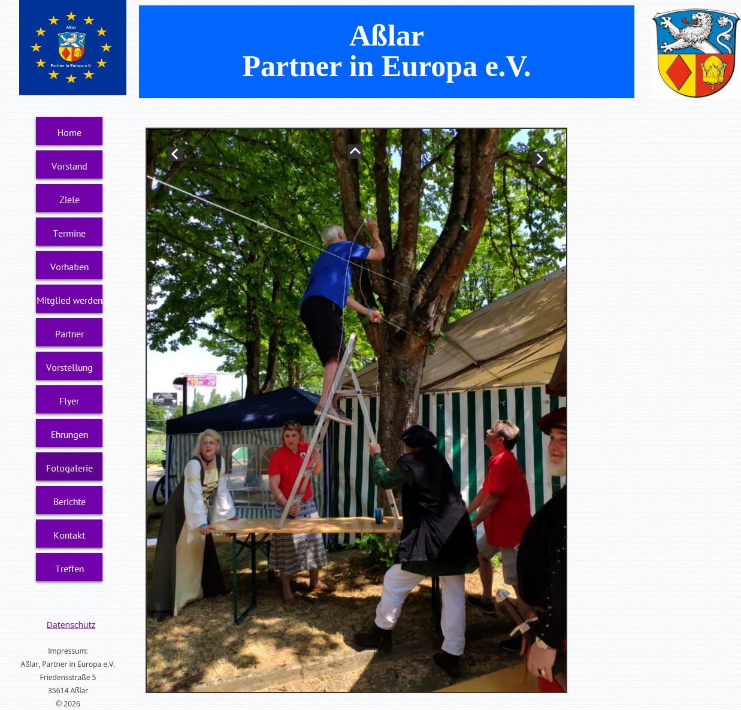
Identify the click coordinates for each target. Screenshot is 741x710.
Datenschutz (71, 624)
